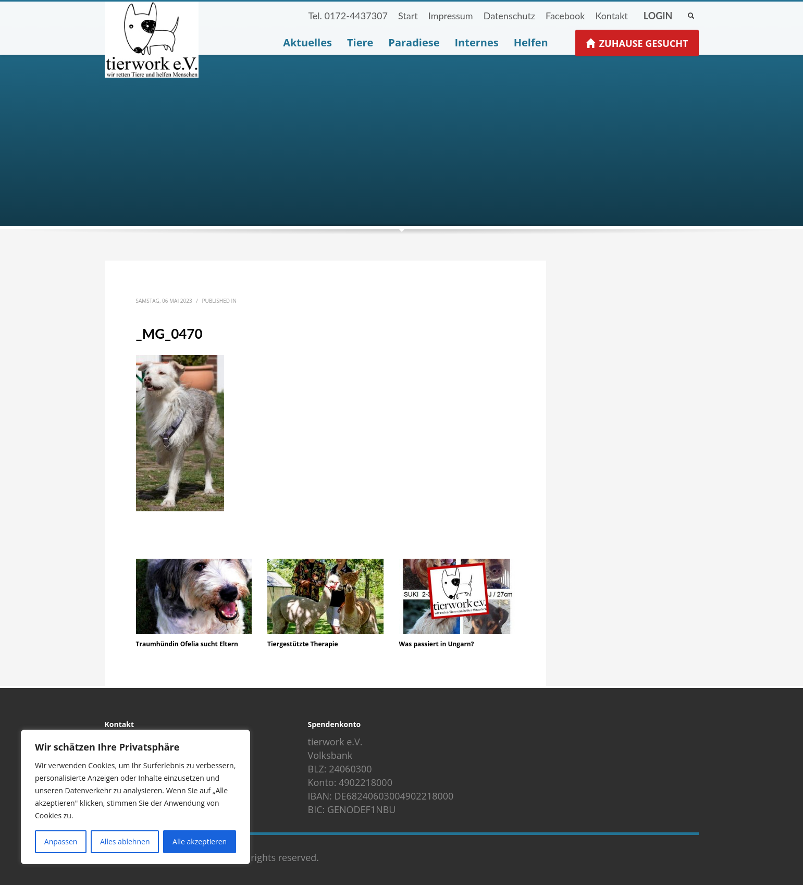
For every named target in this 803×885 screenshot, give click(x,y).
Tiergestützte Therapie (302, 644)
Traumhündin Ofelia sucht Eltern (187, 644)
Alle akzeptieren (199, 841)
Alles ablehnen (125, 841)
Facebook (565, 15)
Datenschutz (509, 15)
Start (408, 15)
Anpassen (61, 841)
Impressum (450, 15)
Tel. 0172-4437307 (348, 15)
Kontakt (611, 15)
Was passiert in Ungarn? (436, 644)
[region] (135, 797)
